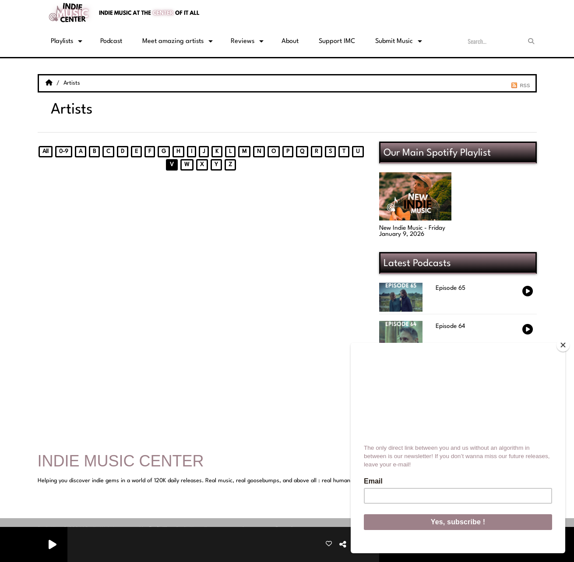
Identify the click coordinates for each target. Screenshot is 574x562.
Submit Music (394, 41)
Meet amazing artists (173, 41)
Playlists (62, 41)
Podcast (111, 41)
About (290, 41)
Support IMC (337, 41)
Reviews (242, 41)
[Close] (563, 345)
